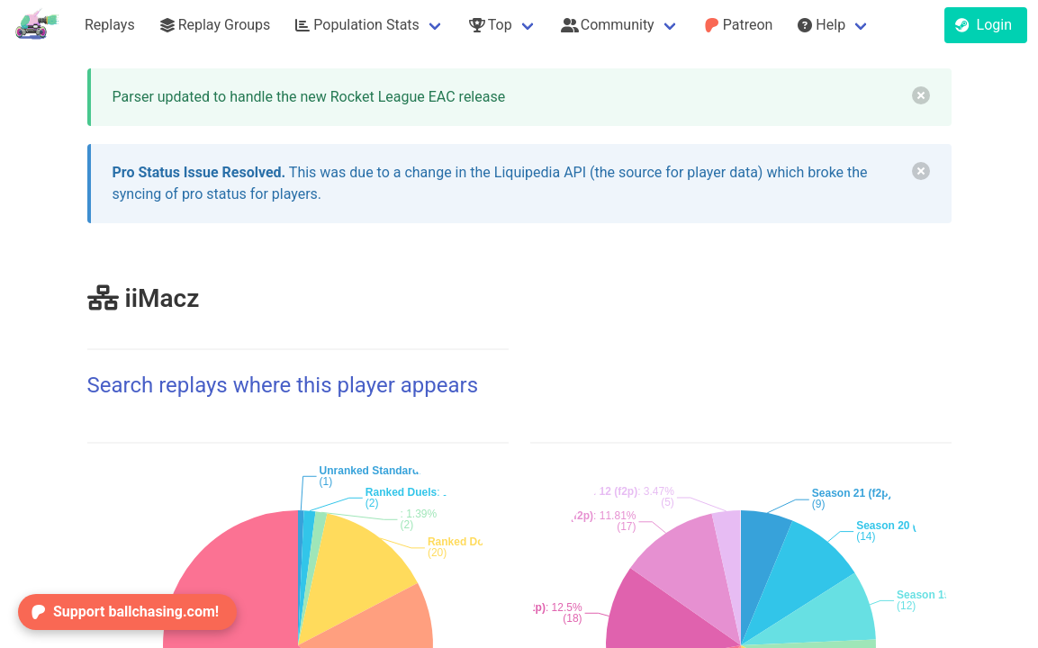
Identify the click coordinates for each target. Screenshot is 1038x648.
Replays (110, 24)
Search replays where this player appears (283, 385)
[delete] (921, 95)
